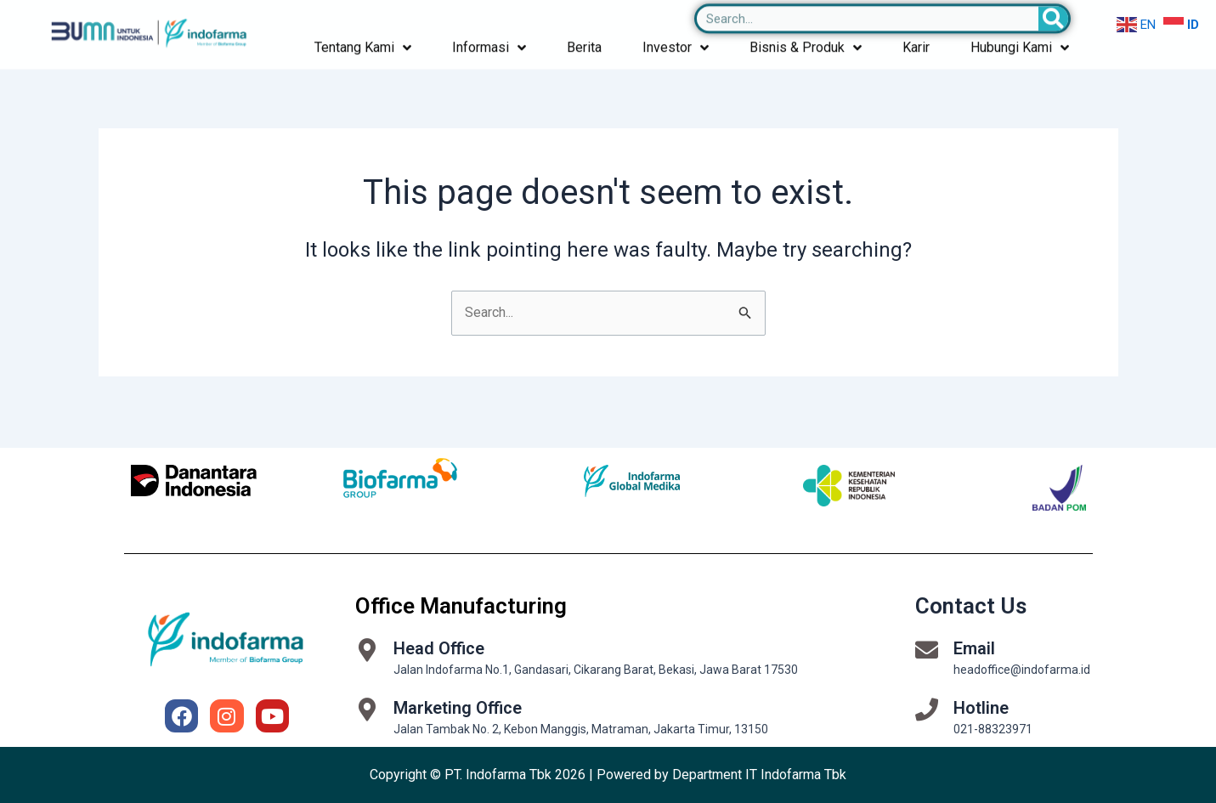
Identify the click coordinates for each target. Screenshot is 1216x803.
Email (974, 648)
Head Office (438, 648)
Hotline (981, 708)
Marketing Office (457, 708)
